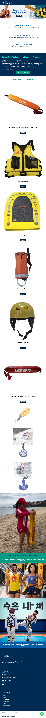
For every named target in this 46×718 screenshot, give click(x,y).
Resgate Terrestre (6, 701)
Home (4, 695)
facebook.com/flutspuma (8, 684)
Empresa (4, 697)
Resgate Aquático (6, 699)
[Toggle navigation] (43, 3)
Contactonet (12, 716)
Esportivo (5, 707)
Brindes (4, 703)
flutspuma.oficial (6, 683)
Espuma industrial (6, 705)
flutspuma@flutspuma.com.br (9, 677)
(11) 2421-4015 (6, 674)
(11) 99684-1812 (6, 676)
